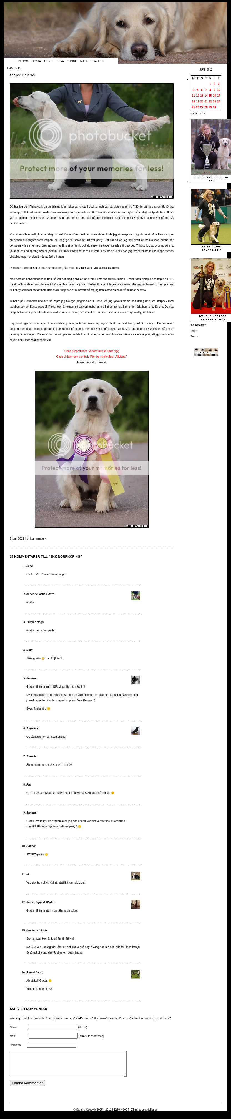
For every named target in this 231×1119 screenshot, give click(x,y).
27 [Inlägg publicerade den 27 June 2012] (201, 107)
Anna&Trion (34, 972)
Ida (28, 874)
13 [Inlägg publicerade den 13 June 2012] (201, 95)
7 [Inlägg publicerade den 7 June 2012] (206, 89)
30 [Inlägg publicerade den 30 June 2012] (214, 107)
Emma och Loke (37, 930)
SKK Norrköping (23, 74)
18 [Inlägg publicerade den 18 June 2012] (193, 101)
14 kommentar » (36, 538)
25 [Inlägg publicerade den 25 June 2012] (193, 107)
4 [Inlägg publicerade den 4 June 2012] (193, 89)
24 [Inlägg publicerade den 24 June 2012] (218, 101)
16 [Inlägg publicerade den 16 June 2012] (214, 95)
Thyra (36, 61)
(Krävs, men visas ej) (91, 1036)
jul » (202, 113)
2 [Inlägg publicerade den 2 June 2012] (214, 84)
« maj (194, 113)
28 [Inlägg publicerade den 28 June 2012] (205, 107)
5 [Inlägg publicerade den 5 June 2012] (198, 89)
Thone (72, 61)
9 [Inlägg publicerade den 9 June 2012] (214, 89)
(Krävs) (82, 1027)
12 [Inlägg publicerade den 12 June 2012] (197, 95)
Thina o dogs (35, 622)
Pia (28, 784)
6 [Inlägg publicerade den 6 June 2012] (202, 89)
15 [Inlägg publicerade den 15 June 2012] (210, 95)
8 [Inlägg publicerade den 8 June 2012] (210, 89)
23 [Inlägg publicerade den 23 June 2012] (214, 101)
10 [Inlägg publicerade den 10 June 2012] (218, 89)
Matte (84, 61)
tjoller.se (152, 1114)
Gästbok (14, 68)
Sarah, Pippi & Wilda (39, 902)
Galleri (98, 61)
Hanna (30, 846)
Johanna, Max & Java (40, 594)
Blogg (23, 61)
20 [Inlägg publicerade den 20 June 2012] (201, 101)
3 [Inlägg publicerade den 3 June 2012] (219, 84)
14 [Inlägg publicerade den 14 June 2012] (205, 95)
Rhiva (60, 61)
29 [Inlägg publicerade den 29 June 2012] (210, 107)
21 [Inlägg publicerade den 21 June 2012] (205, 101)
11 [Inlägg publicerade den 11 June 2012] (193, 95)
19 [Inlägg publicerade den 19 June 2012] (197, 101)
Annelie (31, 756)
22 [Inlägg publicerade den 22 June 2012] (210, 101)
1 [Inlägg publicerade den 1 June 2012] (210, 84)
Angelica (32, 728)
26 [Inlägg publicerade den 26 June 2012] (197, 107)
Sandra (31, 678)
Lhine (48, 61)
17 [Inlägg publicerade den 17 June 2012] (218, 95)
